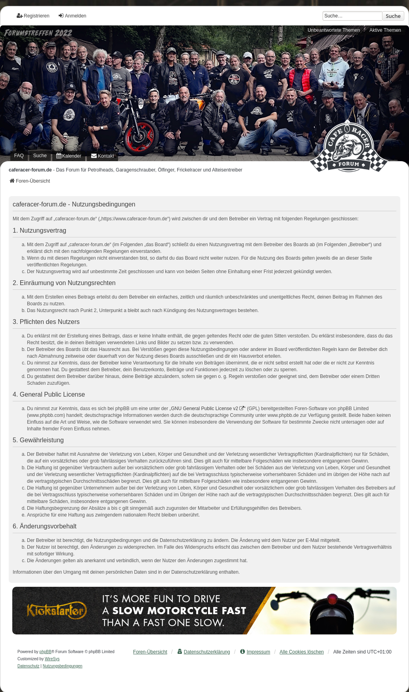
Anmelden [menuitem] (72, 16)
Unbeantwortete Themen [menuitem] (334, 30)
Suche (393, 15)
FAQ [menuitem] (19, 155)
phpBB (46, 652)
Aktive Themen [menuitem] (385, 30)
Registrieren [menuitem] (33, 16)
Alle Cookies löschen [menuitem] (302, 652)
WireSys (52, 659)
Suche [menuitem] (40, 155)
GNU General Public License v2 (204, 408)
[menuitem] (68, 156)
